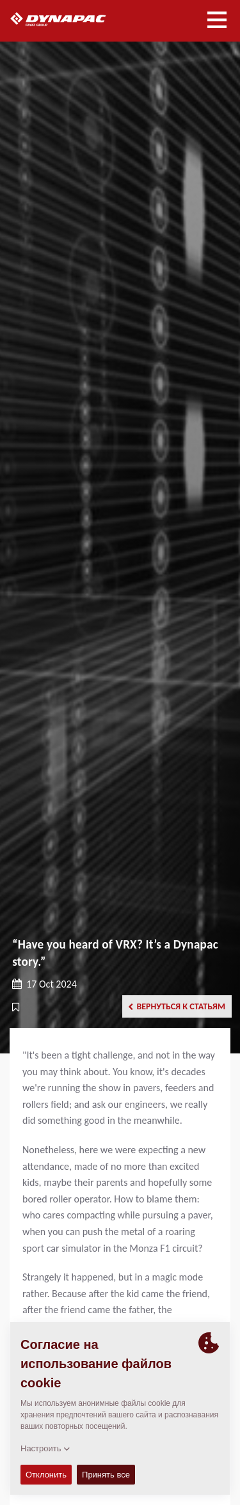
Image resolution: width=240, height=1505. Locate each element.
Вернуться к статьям (176, 1006)
